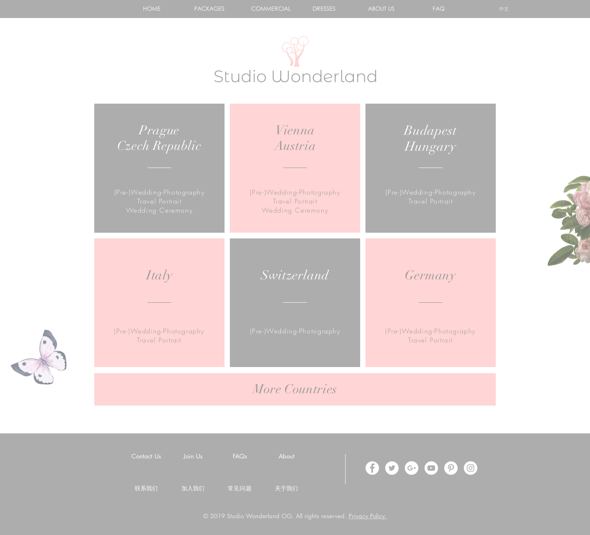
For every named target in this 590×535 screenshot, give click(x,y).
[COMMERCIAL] (270, 8)
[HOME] (151, 8)
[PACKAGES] (209, 8)
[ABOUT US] (381, 8)
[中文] (504, 9)
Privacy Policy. (368, 516)
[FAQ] (438, 8)
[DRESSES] (324, 8)
